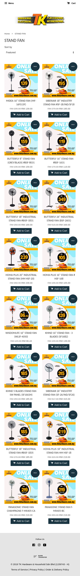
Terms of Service (19, 569)
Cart (71, 3)
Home (7, 34)
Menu (9, 3)
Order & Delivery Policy (57, 569)
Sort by (8, 47)
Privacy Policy (37, 569)
